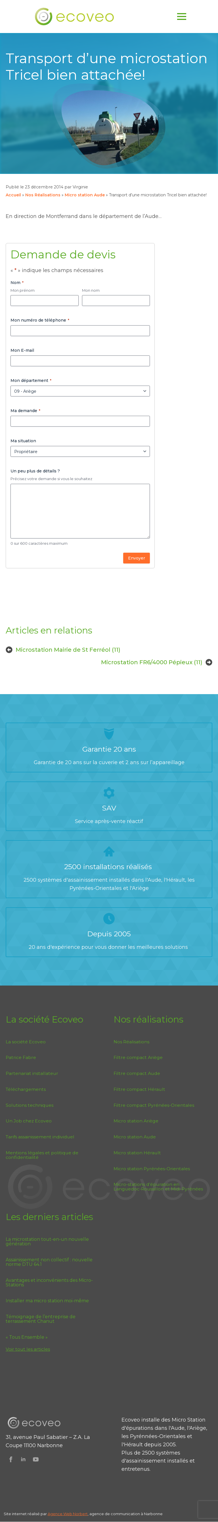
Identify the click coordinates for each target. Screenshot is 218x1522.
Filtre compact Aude (137, 1073)
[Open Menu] (181, 16)
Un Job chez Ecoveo (29, 1121)
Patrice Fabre (21, 1057)
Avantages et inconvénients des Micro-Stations (49, 1282)
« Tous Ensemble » (27, 1337)
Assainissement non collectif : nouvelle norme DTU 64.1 (49, 1262)
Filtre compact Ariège (138, 1057)
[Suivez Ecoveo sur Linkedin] (23, 1459)
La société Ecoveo (26, 1041)
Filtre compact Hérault (139, 1089)
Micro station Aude (85, 195)
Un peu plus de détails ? (35, 471)
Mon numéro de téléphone (40, 320)
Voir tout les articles (28, 1349)
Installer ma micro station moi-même (47, 1301)
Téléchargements (26, 1089)
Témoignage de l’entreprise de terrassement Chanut (41, 1319)
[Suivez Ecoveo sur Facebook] (11, 1459)
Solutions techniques (29, 1105)
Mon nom (91, 290)
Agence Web (60, 1514)
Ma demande (25, 410)
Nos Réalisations (42, 195)
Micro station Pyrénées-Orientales (152, 1168)
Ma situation (23, 440)
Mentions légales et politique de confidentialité (42, 1155)
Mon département (31, 380)
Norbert (80, 1514)
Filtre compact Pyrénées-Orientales (154, 1105)
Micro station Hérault (137, 1152)
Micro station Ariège (136, 1121)
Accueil (13, 195)
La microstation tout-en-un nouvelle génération (47, 1241)
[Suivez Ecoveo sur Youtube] (36, 1459)
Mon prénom (23, 290)
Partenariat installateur (32, 1073)
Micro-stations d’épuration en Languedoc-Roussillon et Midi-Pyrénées (158, 1187)
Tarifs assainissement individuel (40, 1137)
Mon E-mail (22, 350)
